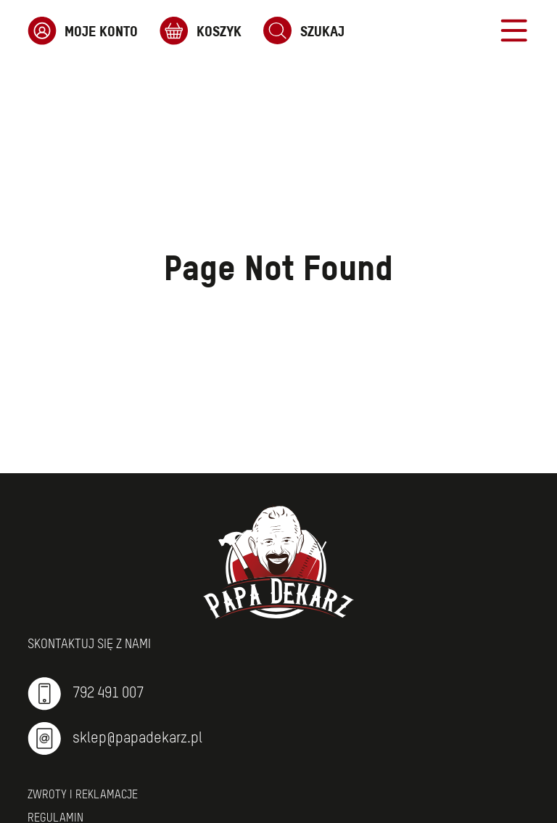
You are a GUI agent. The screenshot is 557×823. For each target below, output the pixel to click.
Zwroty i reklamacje (83, 795)
